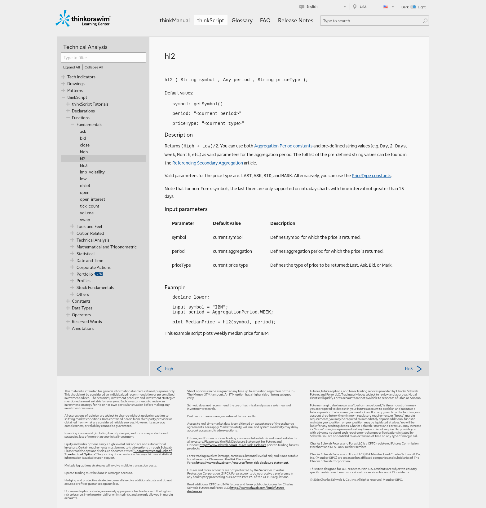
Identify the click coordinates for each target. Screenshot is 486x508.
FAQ (265, 20)
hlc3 (414, 368)
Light (422, 7)
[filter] (103, 57)
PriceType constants (371, 175)
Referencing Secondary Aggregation (207, 162)
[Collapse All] (94, 67)
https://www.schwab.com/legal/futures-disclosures (236, 489)
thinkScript (210, 20)
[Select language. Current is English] (324, 6)
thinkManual (175, 20)
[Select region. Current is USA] (374, 6)
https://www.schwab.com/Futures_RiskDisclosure (233, 445)
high (164, 368)
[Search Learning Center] (371, 20)
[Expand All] (71, 67)
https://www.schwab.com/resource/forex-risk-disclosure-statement (242, 462)
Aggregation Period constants (283, 145)
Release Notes (295, 20)
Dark (405, 7)
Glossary (242, 20)
